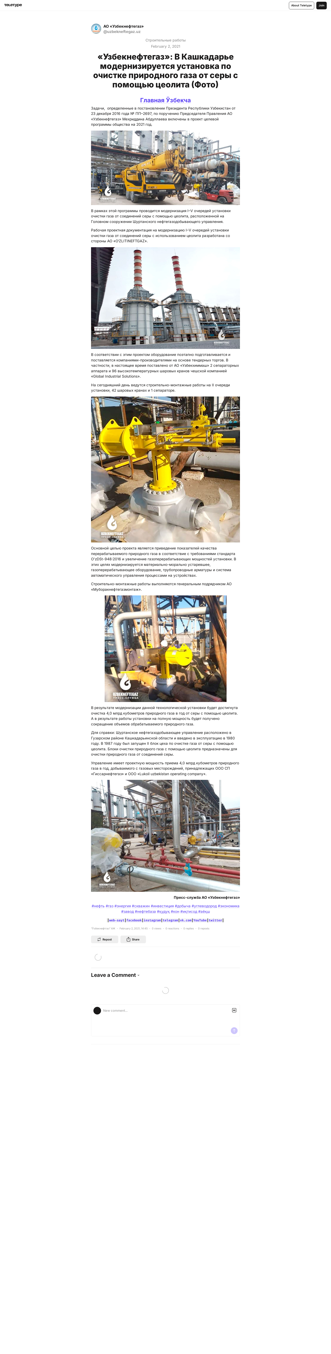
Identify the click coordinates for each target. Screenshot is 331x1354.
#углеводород (204, 906)
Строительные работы (166, 40)
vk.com (185, 920)
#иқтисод (188, 911)
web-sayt (116, 920)
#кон (175, 911)
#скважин (141, 906)
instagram (152, 920)
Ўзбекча (178, 100)
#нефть (98, 906)
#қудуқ (163, 911)
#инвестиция (162, 906)
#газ (109, 906)
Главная (153, 100)
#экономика (229, 906)
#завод (127, 911)
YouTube (200, 920)
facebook (134, 920)
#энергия (122, 906)
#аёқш (204, 911)
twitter (215, 920)
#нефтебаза (145, 911)
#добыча (183, 906)
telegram (170, 920)
